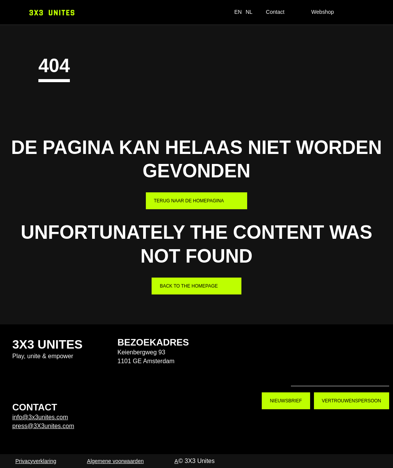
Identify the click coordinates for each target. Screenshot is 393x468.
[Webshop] (329, 12)
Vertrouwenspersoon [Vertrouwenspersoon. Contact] (351, 401)
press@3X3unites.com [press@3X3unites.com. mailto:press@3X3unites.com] (43, 426)
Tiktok (303, 373)
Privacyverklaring (35, 461)
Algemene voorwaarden (115, 461)
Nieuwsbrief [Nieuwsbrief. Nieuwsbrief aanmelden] (286, 401)
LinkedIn (376, 373)
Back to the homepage (189, 286)
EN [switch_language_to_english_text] (237, 12)
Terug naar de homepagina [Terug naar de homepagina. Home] (189, 200)
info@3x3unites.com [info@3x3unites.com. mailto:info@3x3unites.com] (40, 417)
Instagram (327, 373)
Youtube (352, 373)
